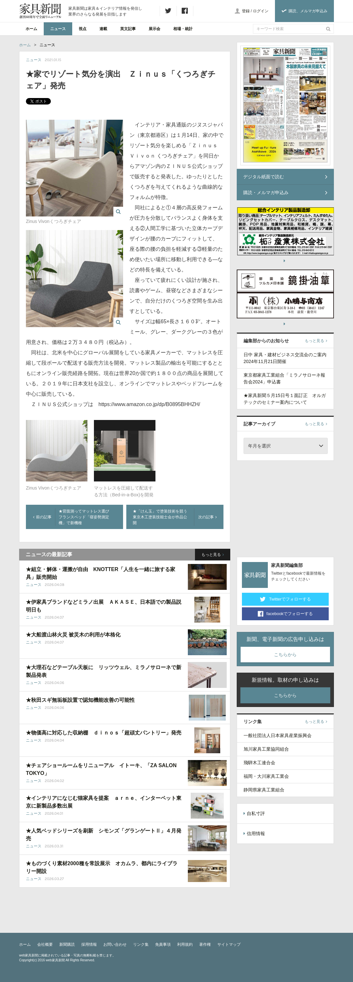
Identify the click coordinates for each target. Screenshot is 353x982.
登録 (246, 11)
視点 (82, 29)
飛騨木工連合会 (259, 762)
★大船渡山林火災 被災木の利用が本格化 (73, 634)
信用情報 (254, 833)
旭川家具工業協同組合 (266, 749)
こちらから (285, 654)
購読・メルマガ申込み (285, 192)
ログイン (260, 11)
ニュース (58, 29)
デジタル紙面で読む (285, 176)
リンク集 (141, 944)
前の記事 (42, 517)
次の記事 (207, 517)
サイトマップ (229, 944)
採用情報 (89, 944)
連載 (103, 29)
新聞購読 (67, 944)
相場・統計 (183, 29)
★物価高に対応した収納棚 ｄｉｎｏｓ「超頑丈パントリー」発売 (103, 732)
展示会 (154, 29)
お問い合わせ (115, 944)
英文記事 (128, 29)
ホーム (31, 29)
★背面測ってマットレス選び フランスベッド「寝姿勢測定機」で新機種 (86, 517)
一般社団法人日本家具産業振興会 (278, 735)
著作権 (205, 944)
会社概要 (45, 944)
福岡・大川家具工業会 (266, 776)
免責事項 (163, 944)
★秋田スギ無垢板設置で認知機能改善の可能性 (80, 700)
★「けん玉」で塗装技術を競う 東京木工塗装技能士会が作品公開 (162, 517)
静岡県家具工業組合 (264, 789)
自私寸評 (254, 813)
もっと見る (212, 554)
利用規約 (185, 944)
